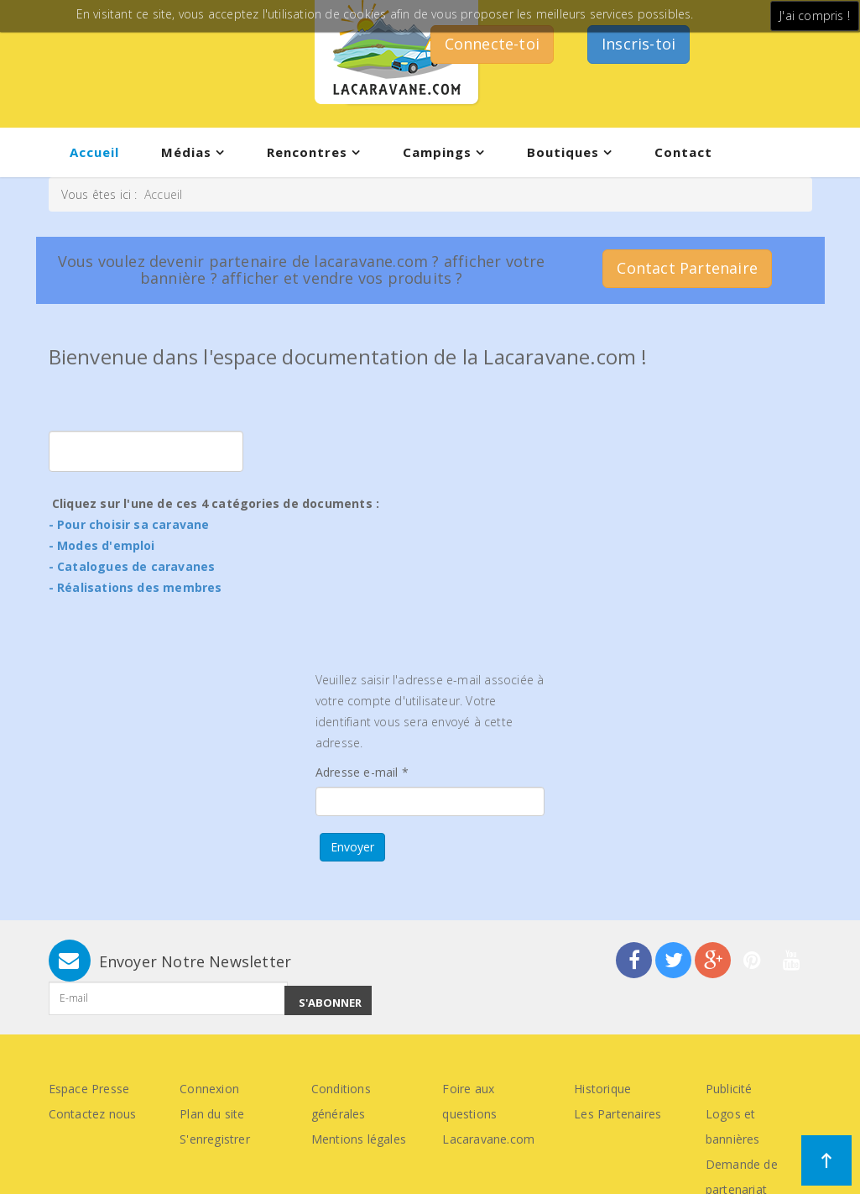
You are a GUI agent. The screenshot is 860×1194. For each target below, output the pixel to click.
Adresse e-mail (362, 772)
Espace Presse (89, 1089)
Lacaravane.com (488, 1139)
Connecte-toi (492, 44)
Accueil (94, 152)
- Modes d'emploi (102, 545)
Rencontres (307, 152)
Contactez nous (93, 1114)
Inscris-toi (638, 44)
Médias (186, 152)
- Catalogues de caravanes (132, 566)
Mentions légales (358, 1139)
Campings (437, 152)
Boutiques (563, 152)
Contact (683, 152)
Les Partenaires (617, 1114)
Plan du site (212, 1114)
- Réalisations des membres (135, 587)
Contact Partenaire (687, 268)
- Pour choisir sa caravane (129, 524)
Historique (602, 1089)
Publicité (729, 1089)
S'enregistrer (215, 1139)
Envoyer (352, 847)
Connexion (209, 1089)
